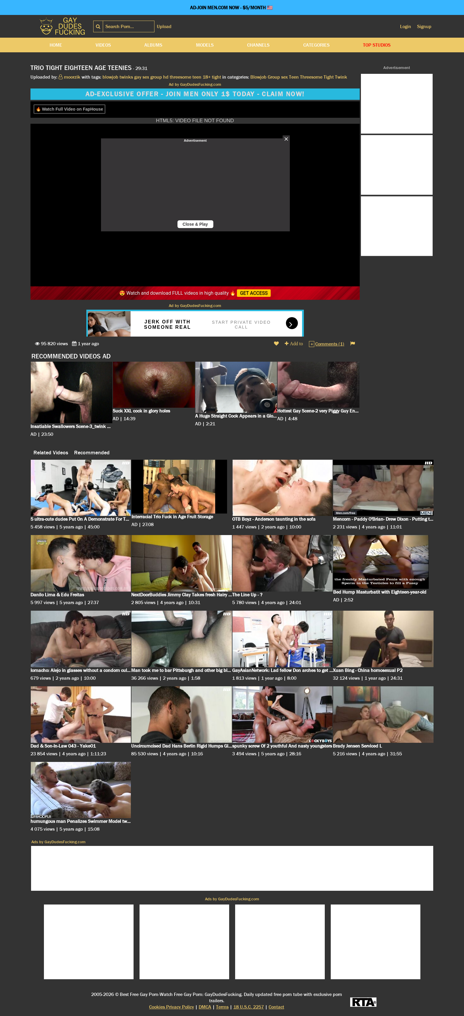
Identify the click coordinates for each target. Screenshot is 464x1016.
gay (137, 77)
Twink (341, 77)
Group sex (278, 77)
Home (56, 45)
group (156, 77)
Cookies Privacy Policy (171, 1007)
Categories (316, 45)
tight (216, 77)
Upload (164, 26)
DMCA (205, 1007)
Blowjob (258, 77)
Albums (153, 45)
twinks (126, 77)
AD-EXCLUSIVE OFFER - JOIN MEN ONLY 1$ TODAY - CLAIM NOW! (195, 94)
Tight (329, 77)
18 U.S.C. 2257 (248, 1007)
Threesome (311, 77)
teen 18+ (201, 77)
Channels (258, 45)
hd (166, 77)
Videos (103, 45)
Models (205, 45)
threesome (180, 77)
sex (146, 77)
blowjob (110, 77)
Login (405, 26)
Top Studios (377, 45)
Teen (294, 77)
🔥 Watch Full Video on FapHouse (69, 109)
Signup (424, 26)
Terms (222, 1007)
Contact (276, 1007)
